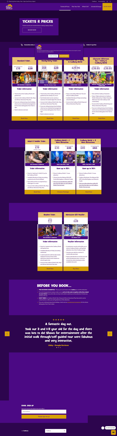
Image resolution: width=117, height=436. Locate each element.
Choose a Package (63, 192)
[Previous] (7, 333)
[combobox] (55, 431)
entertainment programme (74, 302)
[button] (57, 347)
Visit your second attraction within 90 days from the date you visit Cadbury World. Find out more (62, 183)
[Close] (81, 45)
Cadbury (94, 1)
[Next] (109, 333)
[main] (59, 52)
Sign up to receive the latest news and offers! (32, 408)
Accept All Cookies (64, 55)
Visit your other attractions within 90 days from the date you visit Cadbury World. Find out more (88, 185)
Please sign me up (44, 416)
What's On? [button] (85, 6)
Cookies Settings (53, 55)
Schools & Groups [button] (96, 6)
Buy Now (76, 269)
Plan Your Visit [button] (76, 6)
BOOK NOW (107, 6)
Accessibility (101, 1)
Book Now (24, 118)
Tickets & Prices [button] (64, 6)
